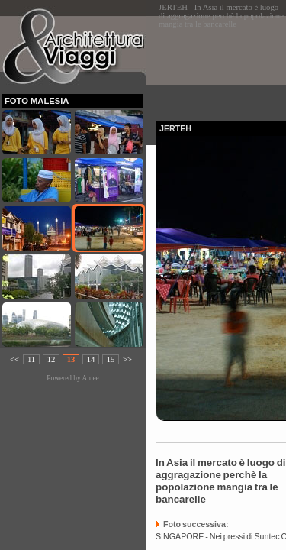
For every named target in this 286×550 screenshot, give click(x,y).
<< (14, 359)
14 (91, 359)
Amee (90, 378)
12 (51, 359)
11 (31, 359)
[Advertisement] (221, 64)
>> (127, 359)
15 (111, 359)
